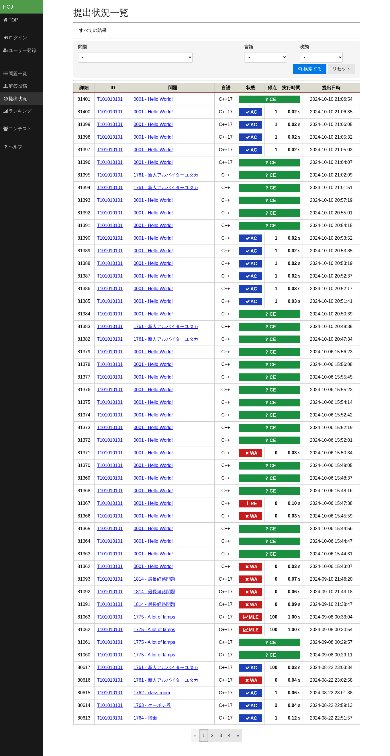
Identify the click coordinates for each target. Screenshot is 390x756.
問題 (82, 46)
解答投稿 (15, 86)
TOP (10, 20)
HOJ (8, 7)
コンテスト (17, 128)
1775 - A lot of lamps (154, 617)
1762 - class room (152, 692)
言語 (248, 46)
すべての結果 (93, 30)
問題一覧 (15, 73)
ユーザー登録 (19, 50)
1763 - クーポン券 (152, 705)
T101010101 (110, 99)
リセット (341, 68)
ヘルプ (13, 146)
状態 (304, 46)
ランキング (17, 110)
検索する (309, 68)
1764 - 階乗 (145, 718)
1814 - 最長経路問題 (154, 579)
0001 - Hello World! (153, 99)
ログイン (15, 37)
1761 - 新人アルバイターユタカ (166, 174)
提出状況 (15, 98)
